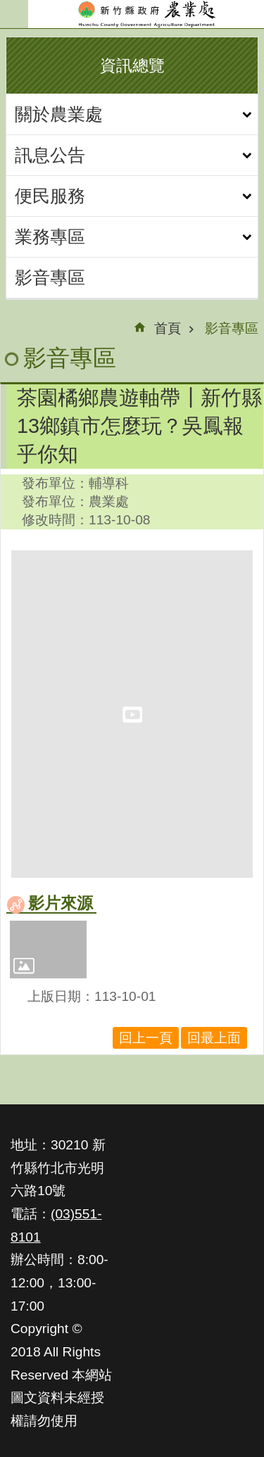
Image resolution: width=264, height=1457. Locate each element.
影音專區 (50, 277)
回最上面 (214, 1037)
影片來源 (60, 903)
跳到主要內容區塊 (7, 7)
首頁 (167, 328)
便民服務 (50, 196)
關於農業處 (59, 114)
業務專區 (50, 236)
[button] (48, 949)
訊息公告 (50, 155)
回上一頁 (145, 1037)
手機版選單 (14, 14)
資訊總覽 (132, 65)
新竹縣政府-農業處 (146, 14)
